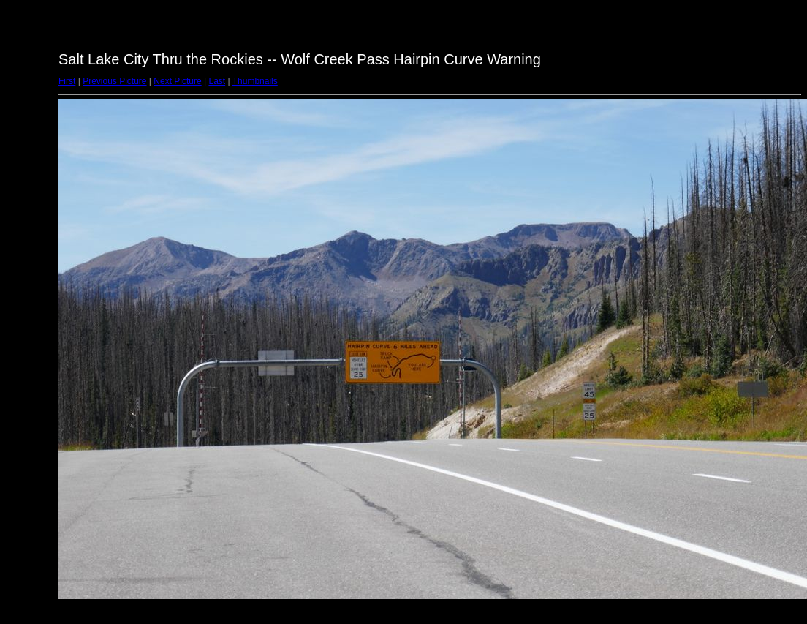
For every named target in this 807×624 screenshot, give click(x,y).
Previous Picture (114, 81)
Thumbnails (255, 81)
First (66, 81)
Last (216, 81)
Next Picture (177, 81)
